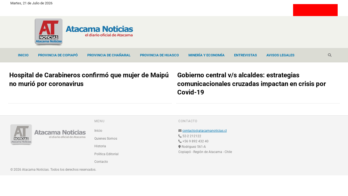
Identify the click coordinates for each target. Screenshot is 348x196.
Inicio (23, 55)
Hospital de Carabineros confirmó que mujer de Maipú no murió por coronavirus (89, 79)
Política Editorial (106, 154)
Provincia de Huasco (159, 55)
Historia (100, 146)
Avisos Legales (280, 55)
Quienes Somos (105, 138)
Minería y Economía (206, 55)
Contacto (101, 162)
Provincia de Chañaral (108, 55)
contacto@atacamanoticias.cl (204, 131)
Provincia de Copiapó (58, 55)
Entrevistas (245, 55)
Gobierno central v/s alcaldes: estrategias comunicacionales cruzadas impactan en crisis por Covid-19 (251, 83)
